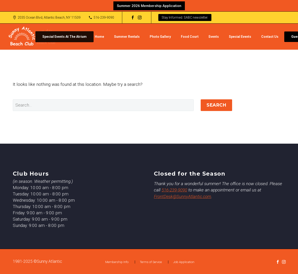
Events (214, 36)
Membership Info (117, 262)
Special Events (240, 36)
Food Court (190, 36)
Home (99, 36)
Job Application (183, 262)
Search (216, 105)
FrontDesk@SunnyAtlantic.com (183, 196)
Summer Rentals (127, 36)
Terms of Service (151, 262)
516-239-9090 (104, 17)
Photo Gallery (160, 36)
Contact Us (269, 36)
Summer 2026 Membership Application (149, 6)
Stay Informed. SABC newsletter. (185, 17)
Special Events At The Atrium (64, 36)
